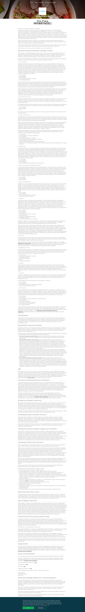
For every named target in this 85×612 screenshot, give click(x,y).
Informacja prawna (50, 2)
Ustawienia (45, 603)
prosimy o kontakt (30, 377)
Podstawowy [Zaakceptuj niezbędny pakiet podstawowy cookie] (40, 607)
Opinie (36, 2)
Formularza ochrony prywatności (41, 396)
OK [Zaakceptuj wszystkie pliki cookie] (28, 607)
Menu (32, 2)
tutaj (27, 480)
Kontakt (41, 2)
